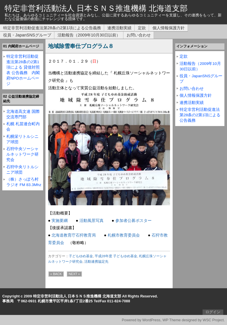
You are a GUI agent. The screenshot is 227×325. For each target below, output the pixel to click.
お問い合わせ (139, 35)
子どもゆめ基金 (81, 256)
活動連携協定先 (96, 261)
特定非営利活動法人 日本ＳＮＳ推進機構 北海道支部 (96, 8)
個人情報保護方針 (168, 28)
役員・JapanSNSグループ (27, 35)
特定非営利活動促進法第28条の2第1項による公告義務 (52, 28)
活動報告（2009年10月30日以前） (89, 35)
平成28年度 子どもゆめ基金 (116, 256)
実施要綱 (59, 220)
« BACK (56, 274)
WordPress (151, 320)
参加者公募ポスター (133, 220)
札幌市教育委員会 (124, 235)
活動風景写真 (91, 220)
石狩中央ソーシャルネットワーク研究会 (22, 154)
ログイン (212, 312)
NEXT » (74, 274)
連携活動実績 (119, 28)
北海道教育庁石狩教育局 (73, 235)
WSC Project (213, 320)
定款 (142, 28)
